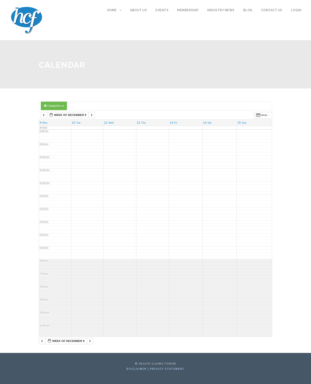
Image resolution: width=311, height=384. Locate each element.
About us (138, 10)
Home (112, 10)
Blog (247, 10)
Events (162, 10)
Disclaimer (137, 369)
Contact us (271, 10)
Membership (187, 10)
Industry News (221, 10)
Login (296, 10)
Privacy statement (167, 369)
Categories (54, 105)
